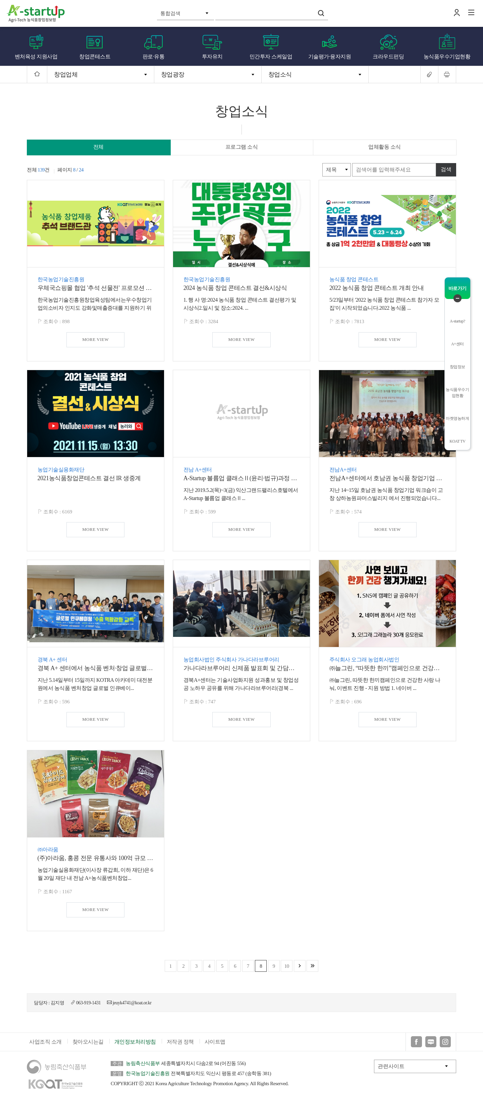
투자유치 (212, 56)
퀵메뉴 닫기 (457, 298)
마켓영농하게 (457, 418)
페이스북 (416, 1045)
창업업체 (65, 74)
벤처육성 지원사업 (36, 56)
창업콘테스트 (94, 56)
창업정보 (457, 366)
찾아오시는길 (88, 1045)
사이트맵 (215, 1045)
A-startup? (457, 321)
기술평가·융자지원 (329, 56)
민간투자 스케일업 (271, 56)
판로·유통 (154, 56)
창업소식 (280, 74)
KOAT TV (457, 441)
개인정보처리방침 (135, 1045)
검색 (321, 13)
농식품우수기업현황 (447, 56)
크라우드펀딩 (388, 56)
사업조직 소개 (45, 1045)
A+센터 (457, 344)
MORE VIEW (95, 339)
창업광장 (172, 74)
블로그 (430, 1045)
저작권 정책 (180, 1045)
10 (286, 966)
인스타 (445, 1045)
